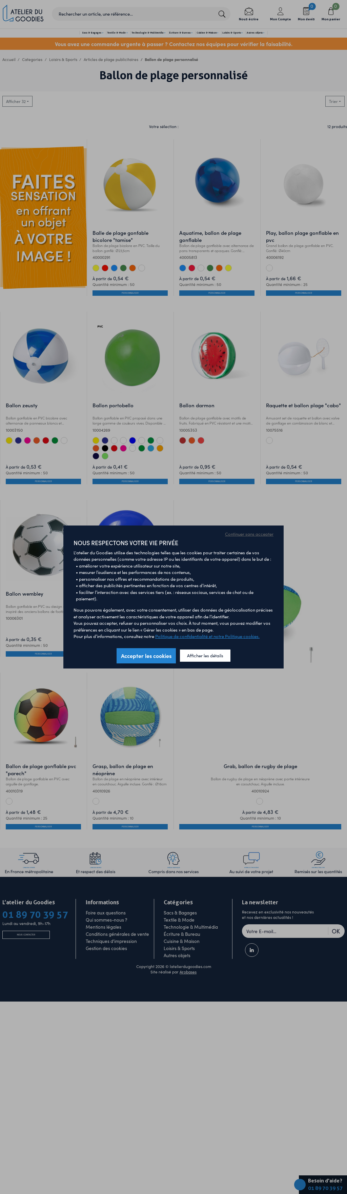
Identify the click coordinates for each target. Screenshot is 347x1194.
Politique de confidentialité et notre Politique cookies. (207, 636)
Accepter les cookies (146, 655)
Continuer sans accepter (249, 534)
